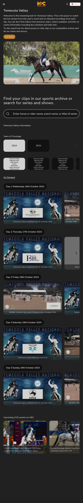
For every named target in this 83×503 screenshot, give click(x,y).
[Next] (76, 145)
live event (9, 37)
